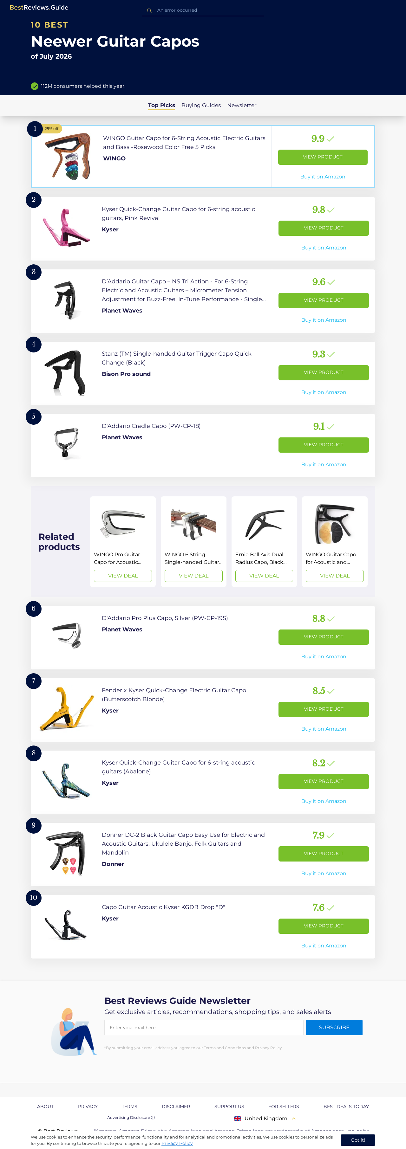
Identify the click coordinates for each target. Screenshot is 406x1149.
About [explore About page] (45, 1106)
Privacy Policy (177, 1143)
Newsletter (242, 105)
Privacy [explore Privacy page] (88, 1106)
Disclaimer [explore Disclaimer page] (176, 1106)
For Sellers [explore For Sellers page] (283, 1106)
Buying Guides (201, 105)
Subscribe (334, 1027)
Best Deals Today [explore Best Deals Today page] (346, 1106)
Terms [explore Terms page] (129, 1106)
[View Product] (203, 156)
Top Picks (161, 105)
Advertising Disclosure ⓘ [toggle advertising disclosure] (131, 1117)
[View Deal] (123, 541)
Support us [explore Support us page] (229, 1106)
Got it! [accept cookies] (358, 1140)
